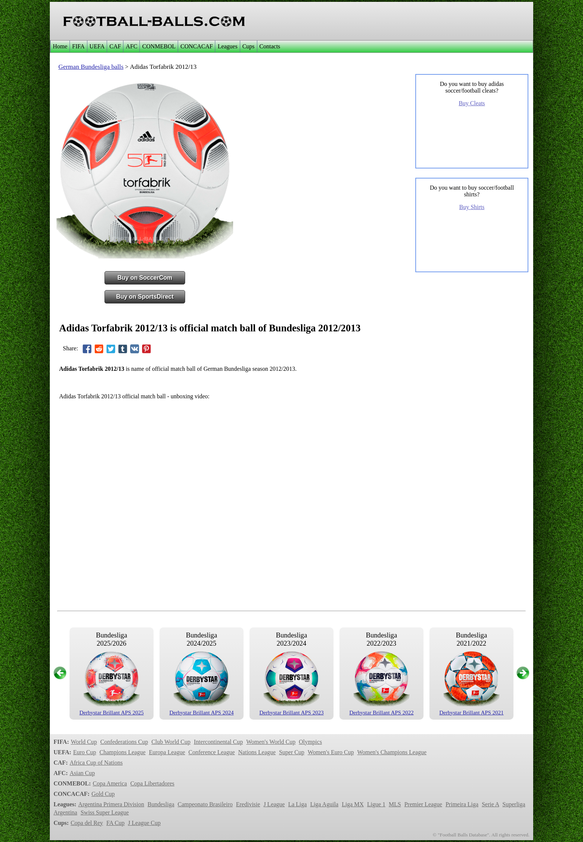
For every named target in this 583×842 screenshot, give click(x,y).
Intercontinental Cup (218, 742)
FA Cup (115, 823)
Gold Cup (103, 794)
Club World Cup (170, 742)
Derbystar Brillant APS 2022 (382, 713)
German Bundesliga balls (90, 66)
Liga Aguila (324, 804)
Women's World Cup (270, 742)
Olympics (310, 742)
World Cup (84, 742)
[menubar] (166, 46)
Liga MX (353, 804)
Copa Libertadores (152, 783)
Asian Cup (82, 773)
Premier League (423, 804)
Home (60, 46)
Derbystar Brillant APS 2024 (202, 713)
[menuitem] (60, 46)
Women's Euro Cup (330, 752)
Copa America (110, 783)
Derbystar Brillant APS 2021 (471, 713)
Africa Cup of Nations (96, 762)
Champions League (122, 752)
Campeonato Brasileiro (205, 804)
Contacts (270, 46)
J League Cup (144, 823)
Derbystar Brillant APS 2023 (292, 713)
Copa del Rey (87, 823)
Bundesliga (161, 804)
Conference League (212, 752)
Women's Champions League (391, 752)
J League (274, 804)
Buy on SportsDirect (145, 296)
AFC (131, 46)
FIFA (78, 46)
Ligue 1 (376, 804)
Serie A (490, 804)
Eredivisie (248, 804)
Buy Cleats (472, 103)
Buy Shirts (471, 207)
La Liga (297, 804)
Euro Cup (84, 752)
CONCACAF (196, 46)
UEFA (97, 46)
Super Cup (291, 752)
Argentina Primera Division (111, 804)
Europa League (167, 752)
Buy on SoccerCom (145, 277)
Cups (248, 46)
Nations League (257, 752)
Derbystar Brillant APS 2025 (112, 713)
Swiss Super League (105, 812)
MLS (395, 804)
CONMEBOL (158, 46)
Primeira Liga (461, 804)
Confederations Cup (124, 742)
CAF (115, 46)
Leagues (227, 46)
